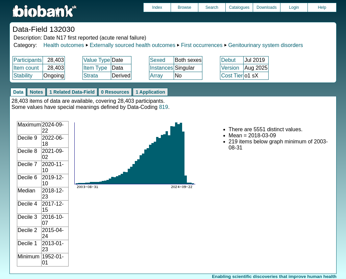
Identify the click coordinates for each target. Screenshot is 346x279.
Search (211, 7)
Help (322, 7)
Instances (161, 68)
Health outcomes (63, 45)
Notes (36, 92)
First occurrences (202, 45)
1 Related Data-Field (72, 92)
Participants (28, 60)
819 (163, 107)
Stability (23, 75)
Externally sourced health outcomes (132, 45)
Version (230, 68)
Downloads (266, 7)
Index (157, 7)
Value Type (96, 60)
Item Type (95, 68)
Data (18, 92)
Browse (184, 7)
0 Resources (115, 92)
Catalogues (239, 7)
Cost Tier (232, 75)
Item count (26, 68)
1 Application (150, 92)
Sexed (157, 60)
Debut (228, 60)
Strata (90, 75)
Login (294, 7)
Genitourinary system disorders (265, 45)
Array (156, 75)
